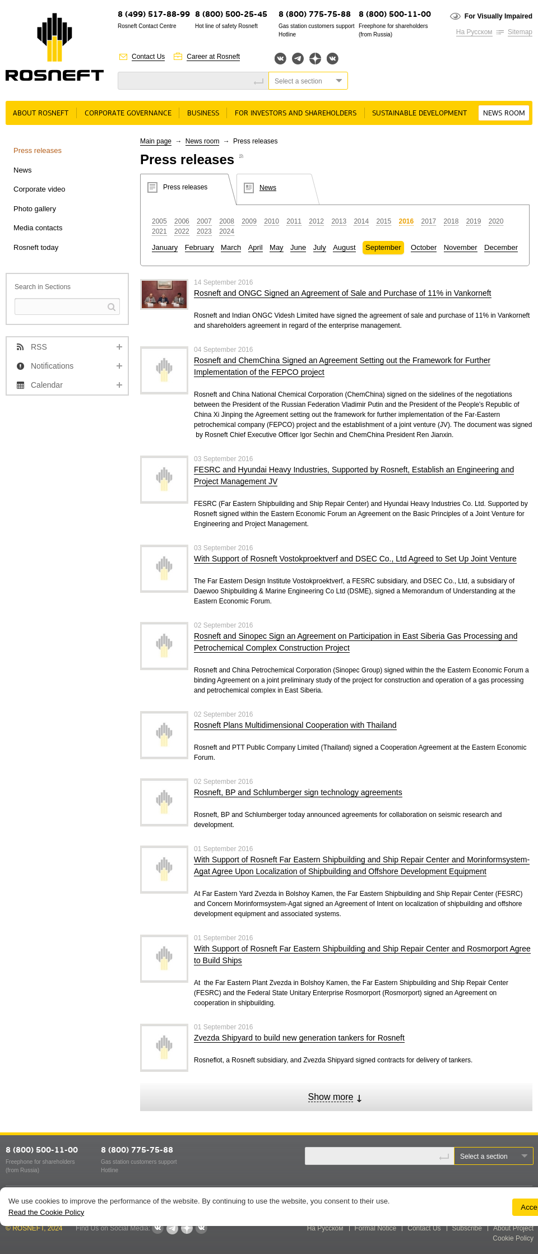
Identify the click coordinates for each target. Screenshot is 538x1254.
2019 (473, 221)
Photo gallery (34, 209)
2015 (383, 221)
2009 (249, 221)
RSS (39, 346)
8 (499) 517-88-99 (154, 15)
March (231, 247)
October (424, 247)
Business (203, 113)
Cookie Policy (513, 1238)
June (298, 247)
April (255, 247)
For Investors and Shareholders (295, 113)
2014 (361, 221)
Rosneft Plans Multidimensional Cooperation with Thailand (295, 725)
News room (504, 113)
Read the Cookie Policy (46, 1212)
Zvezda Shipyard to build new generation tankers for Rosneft (299, 1037)
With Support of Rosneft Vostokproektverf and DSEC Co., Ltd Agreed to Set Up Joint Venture (355, 558)
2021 (159, 231)
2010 (271, 221)
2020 (496, 221)
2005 (159, 221)
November (460, 247)
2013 (338, 221)
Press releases (37, 150)
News (22, 170)
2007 (204, 221)
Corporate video (39, 189)
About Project (513, 1228)
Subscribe (467, 1228)
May (277, 247)
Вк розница (332, 59)
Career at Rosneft (213, 57)
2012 (316, 221)
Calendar (47, 384)
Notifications (52, 365)
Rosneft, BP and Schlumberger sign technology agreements (298, 792)
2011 (294, 221)
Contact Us (148, 57)
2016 (406, 221)
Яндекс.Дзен (315, 58)
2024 (226, 231)
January (165, 247)
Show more (331, 1097)
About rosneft (40, 113)
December (501, 247)
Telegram (298, 58)
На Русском (474, 32)
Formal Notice (376, 1228)
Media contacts (37, 228)
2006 (181, 221)
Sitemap (520, 32)
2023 (204, 231)
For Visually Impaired (498, 16)
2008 (226, 221)
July (319, 247)
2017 (429, 221)
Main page (155, 141)
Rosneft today (35, 247)
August (344, 247)
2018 (451, 221)
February (199, 247)
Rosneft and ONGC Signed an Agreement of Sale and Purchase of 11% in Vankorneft (342, 293)
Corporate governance (128, 113)
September (383, 247)
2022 (181, 231)
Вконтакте (280, 58)
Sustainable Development (419, 113)
